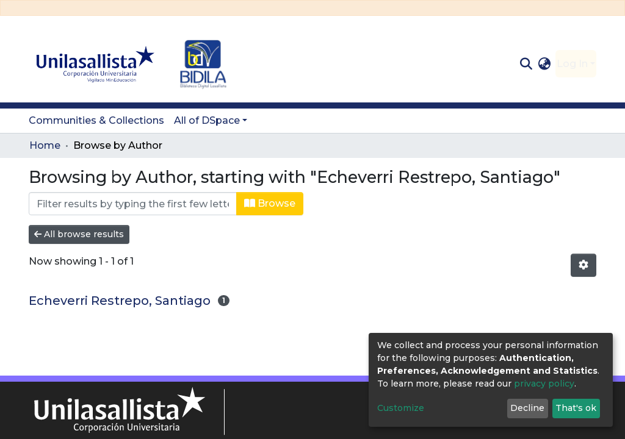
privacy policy (544, 383)
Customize (400, 407)
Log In (572, 64)
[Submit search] (525, 64)
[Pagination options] (583, 265)
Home (44, 145)
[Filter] (133, 203)
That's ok (575, 407)
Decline (527, 407)
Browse (269, 203)
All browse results (79, 234)
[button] (544, 64)
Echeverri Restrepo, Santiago (120, 300)
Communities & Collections (96, 120)
